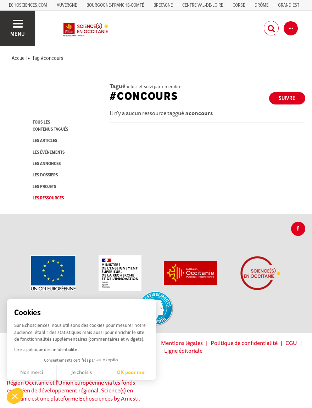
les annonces (47, 164)
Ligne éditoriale (183, 350)
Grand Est (288, 5)
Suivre (287, 98)
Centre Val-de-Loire (202, 5)
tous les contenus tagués (50, 125)
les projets (44, 187)
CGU (291, 342)
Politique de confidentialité (244, 342)
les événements (49, 152)
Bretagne (163, 5)
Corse (239, 5)
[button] (14, 395)
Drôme (261, 5)
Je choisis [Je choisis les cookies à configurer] (81, 372)
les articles (45, 141)
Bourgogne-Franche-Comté (115, 5)
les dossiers (45, 175)
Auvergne (67, 5)
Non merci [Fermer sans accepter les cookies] (31, 372)
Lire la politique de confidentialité (45, 349)
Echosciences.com (28, 5)
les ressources (48, 198)
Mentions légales (182, 342)
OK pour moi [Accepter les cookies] (131, 372)
